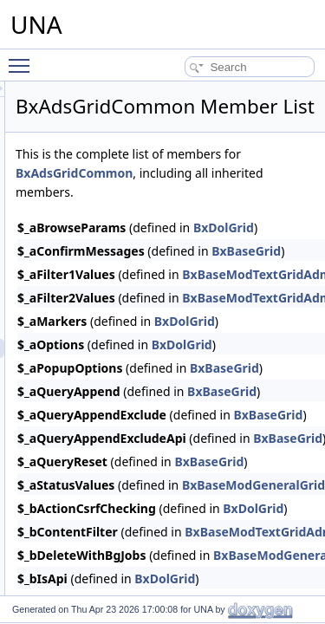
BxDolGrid (282, 345)
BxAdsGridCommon (249, 197)
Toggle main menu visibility (23, 58)
